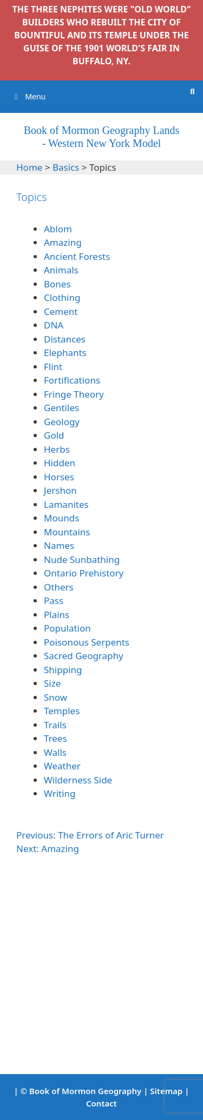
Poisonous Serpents (86, 642)
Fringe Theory (74, 394)
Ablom (58, 229)
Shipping (63, 669)
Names (59, 545)
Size (52, 683)
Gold (54, 435)
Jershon (60, 490)
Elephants (65, 352)
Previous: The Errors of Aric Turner (90, 835)
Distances (65, 339)
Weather (62, 766)
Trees (55, 738)
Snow (55, 697)
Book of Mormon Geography (85, 1090)
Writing (60, 793)
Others (59, 587)
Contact (101, 1103)
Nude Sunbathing (82, 559)
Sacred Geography (83, 655)
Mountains (67, 532)
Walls (55, 752)
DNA (53, 325)
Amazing (63, 242)
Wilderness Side (78, 780)
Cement (60, 311)
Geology (62, 421)
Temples (62, 711)
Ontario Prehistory (83, 573)
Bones (57, 284)
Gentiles (61, 407)
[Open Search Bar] (192, 91)
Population (67, 628)
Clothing (62, 297)
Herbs (57, 449)
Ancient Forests (78, 256)
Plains (56, 614)
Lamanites (66, 504)
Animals (61, 270)
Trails (55, 725)
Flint (53, 366)
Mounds (61, 518)
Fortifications (72, 380)
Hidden (59, 463)
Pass (53, 600)
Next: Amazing (47, 848)
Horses (59, 477)
